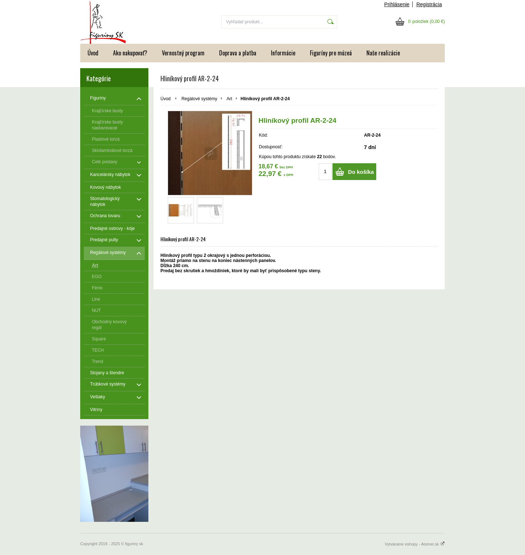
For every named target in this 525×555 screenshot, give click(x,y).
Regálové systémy (199, 98)
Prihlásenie (396, 4)
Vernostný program (183, 52)
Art (229, 98)
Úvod (93, 52)
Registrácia (429, 4)
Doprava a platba (237, 52)
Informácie (283, 52)
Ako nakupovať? (130, 52)
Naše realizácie (383, 52)
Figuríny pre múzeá (331, 52)
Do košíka (361, 172)
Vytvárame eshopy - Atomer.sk (415, 544)
